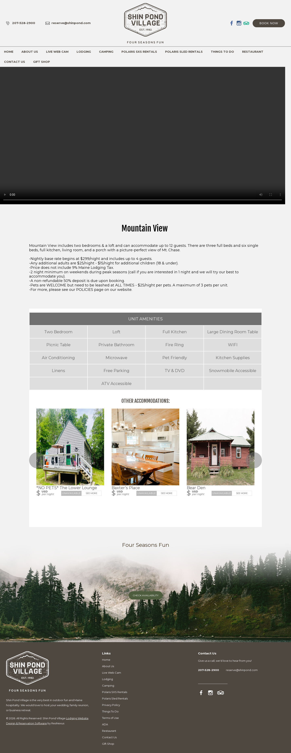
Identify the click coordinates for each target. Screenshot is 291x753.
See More (91, 493)
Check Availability (145, 595)
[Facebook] (232, 23)
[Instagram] (239, 23)
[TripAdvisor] (246, 23)
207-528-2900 (23, 23)
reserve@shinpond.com (71, 23)
